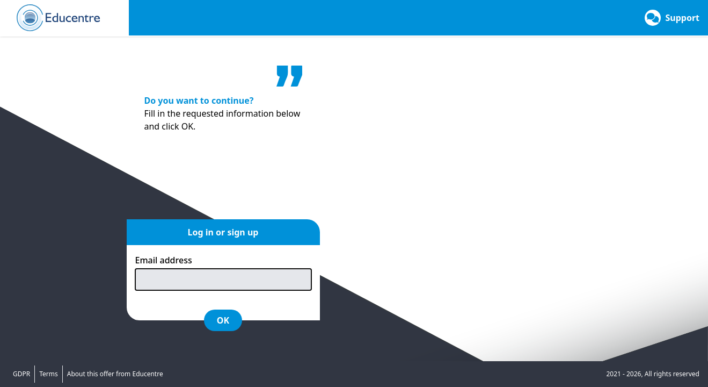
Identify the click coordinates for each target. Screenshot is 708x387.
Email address (163, 260)
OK (223, 320)
